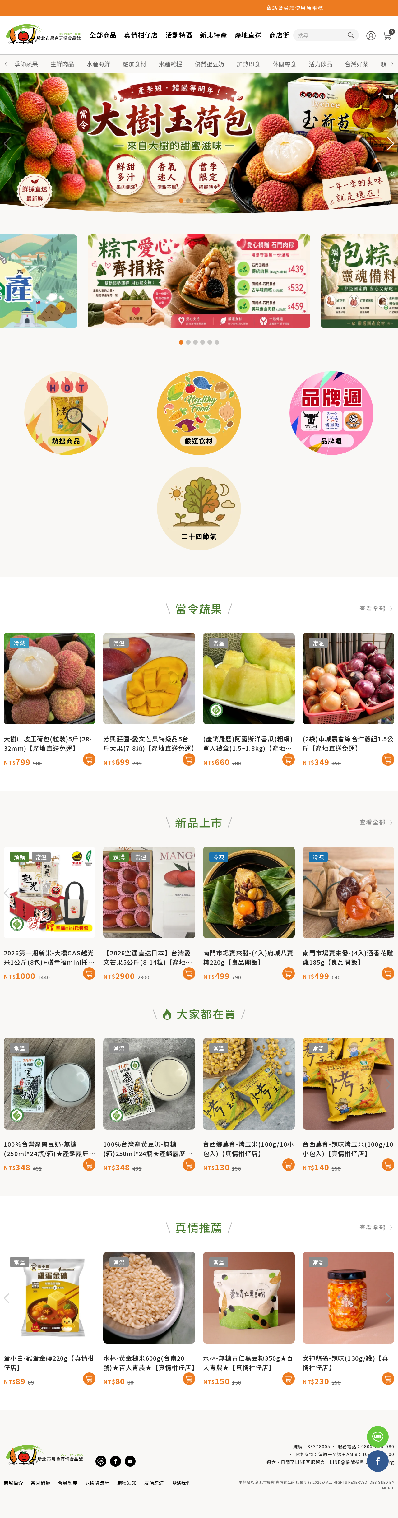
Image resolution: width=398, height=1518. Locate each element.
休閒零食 (284, 63)
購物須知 (127, 1482)
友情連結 (154, 1482)
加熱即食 (248, 63)
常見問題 (40, 1482)
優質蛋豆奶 (209, 63)
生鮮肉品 (62, 63)
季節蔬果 (26, 63)
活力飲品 (320, 63)
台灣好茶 (356, 63)
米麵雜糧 (170, 63)
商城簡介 (13, 1482)
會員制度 (67, 1482)
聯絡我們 (181, 1482)
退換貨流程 (97, 1482)
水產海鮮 (98, 63)
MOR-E (388, 1487)
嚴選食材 (134, 63)
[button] (392, 64)
